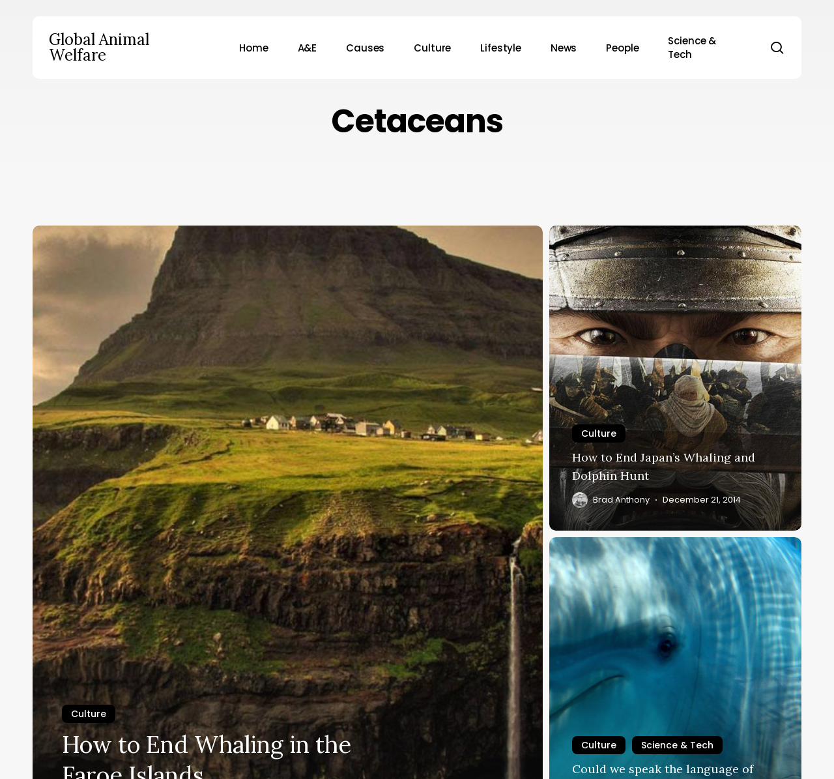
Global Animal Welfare (99, 47)
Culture (88, 713)
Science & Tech (677, 745)
